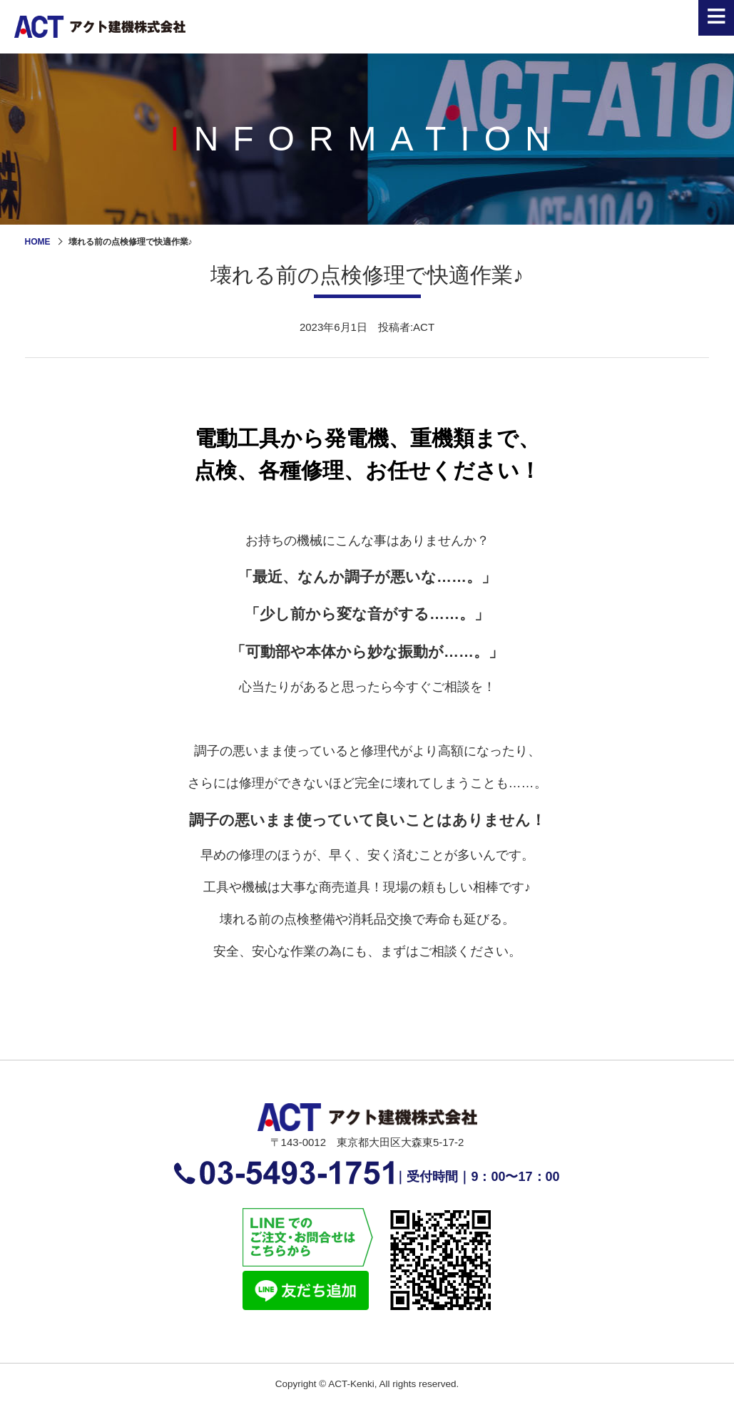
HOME (38, 242)
